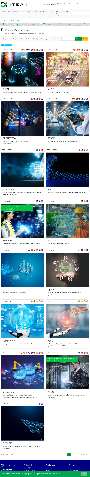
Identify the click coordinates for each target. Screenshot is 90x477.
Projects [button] (21, 12)
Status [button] (28, 39)
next (82, 455)
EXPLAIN (7, 240)
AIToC (51, 392)
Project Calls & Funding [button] (9, 12)
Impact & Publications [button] (34, 12)
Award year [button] (54, 39)
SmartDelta (8, 392)
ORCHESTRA (9, 138)
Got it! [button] (84, 474)
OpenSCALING (55, 289)
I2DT (5, 289)
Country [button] (35, 39)
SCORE (51, 138)
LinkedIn (49, 468)
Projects (3, 20)
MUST (51, 89)
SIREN (51, 189)
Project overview (13, 20)
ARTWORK (53, 240)
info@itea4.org (73, 470)
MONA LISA (9, 189)
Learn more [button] (56, 474)
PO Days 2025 (57, 14)
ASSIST (51, 341)
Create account (51, 4)
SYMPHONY (9, 341)
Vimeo (48, 470)
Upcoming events (29, 470)
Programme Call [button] (18, 39)
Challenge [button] (44, 39)
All (87, 455)
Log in (43, 4)
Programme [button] (7, 39)
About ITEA (27, 468)
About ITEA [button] (64, 12)
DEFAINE (7, 443)
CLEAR (6, 89)
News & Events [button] (48, 12)
